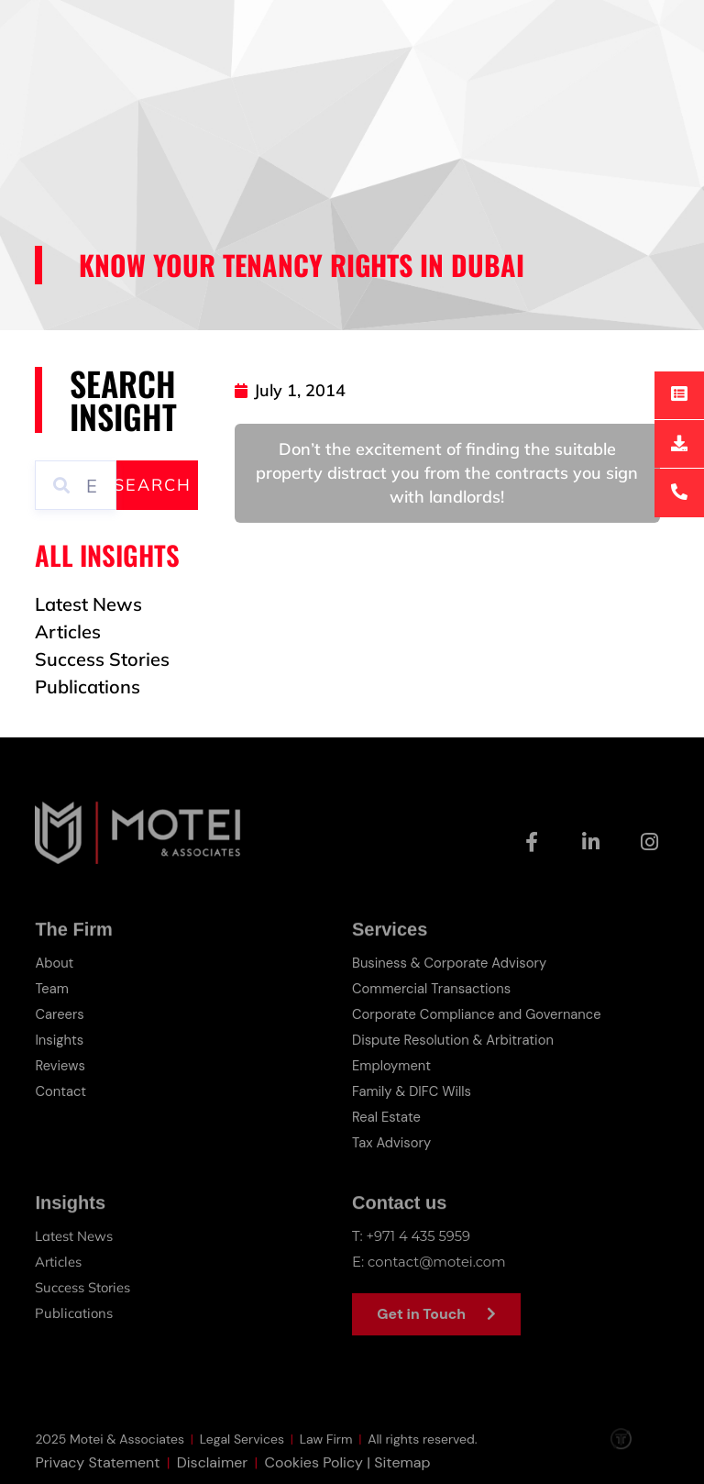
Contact (61, 1091)
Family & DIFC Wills (412, 1091)
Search (153, 484)
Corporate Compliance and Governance (479, 1014)
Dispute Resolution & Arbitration (454, 1040)
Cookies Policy (313, 1472)
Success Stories (83, 1287)
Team (52, 989)
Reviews (60, 1066)
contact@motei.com (438, 1261)
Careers (59, 1014)
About (54, 963)
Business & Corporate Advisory (451, 963)
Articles (58, 1261)
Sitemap (402, 1472)
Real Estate (387, 1117)
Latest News (74, 1236)
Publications (74, 1313)
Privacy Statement (97, 1472)
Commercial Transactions (432, 989)
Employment (392, 1066)
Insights (59, 1040)
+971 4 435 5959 (420, 1236)
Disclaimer (212, 1472)
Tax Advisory (392, 1143)
